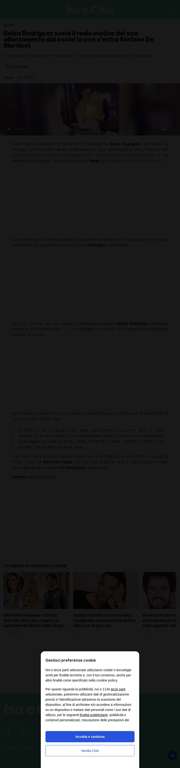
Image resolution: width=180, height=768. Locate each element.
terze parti (118, 689)
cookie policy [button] (106, 680)
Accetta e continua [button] (90, 737)
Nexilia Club (90, 751)
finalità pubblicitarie (94, 715)
